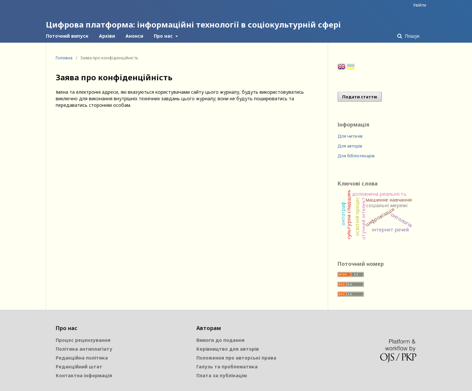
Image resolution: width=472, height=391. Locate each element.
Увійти (419, 5)
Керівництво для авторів (227, 349)
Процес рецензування (83, 340)
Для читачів (350, 136)
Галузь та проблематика (227, 366)
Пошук (411, 36)
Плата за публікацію (221, 375)
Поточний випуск (67, 36)
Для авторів (350, 146)
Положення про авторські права (236, 358)
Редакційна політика (82, 358)
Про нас (164, 36)
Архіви (107, 36)
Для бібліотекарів (356, 156)
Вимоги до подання (220, 340)
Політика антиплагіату (84, 349)
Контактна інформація (84, 375)
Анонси (134, 36)
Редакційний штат (79, 366)
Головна (64, 58)
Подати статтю (359, 97)
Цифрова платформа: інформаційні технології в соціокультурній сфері (193, 24)
